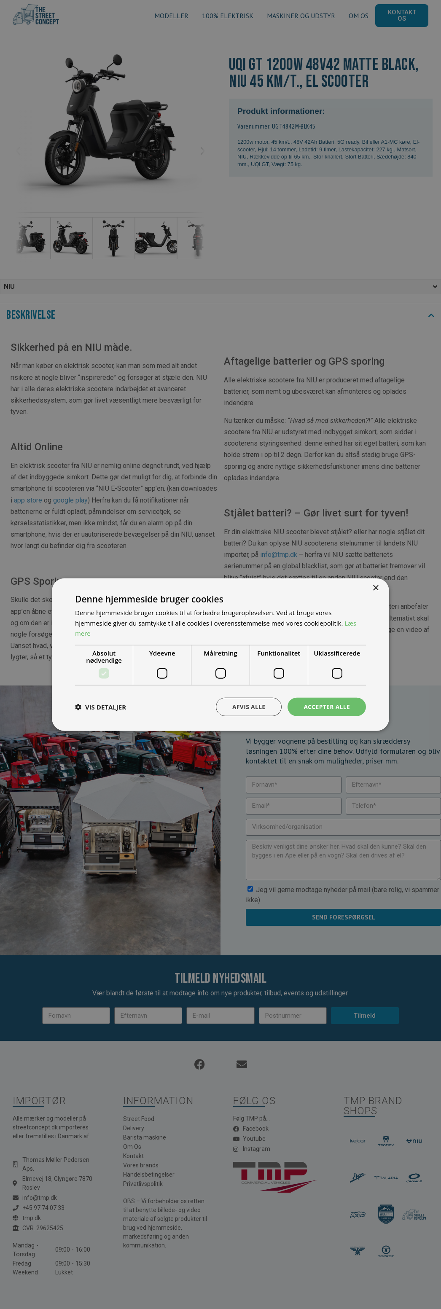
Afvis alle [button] (248, 706)
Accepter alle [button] (326, 706)
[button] (100, 707)
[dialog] (220, 654)
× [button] (375, 588)
